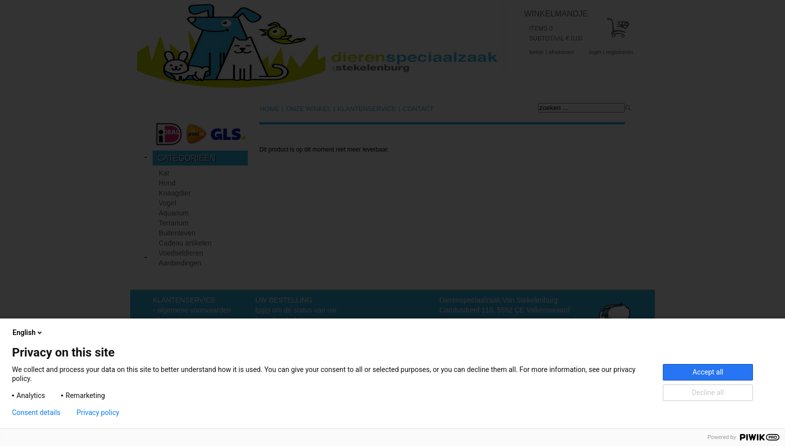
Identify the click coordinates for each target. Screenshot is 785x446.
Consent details (36, 412)
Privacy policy (98, 412)
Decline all (708, 392)
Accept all (707, 372)
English (28, 332)
